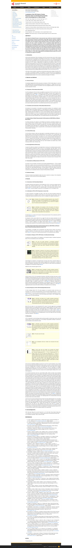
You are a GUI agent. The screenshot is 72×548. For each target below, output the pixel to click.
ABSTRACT (28, 35)
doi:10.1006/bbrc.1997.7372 (31, 510)
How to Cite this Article (54, 16)
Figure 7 (59, 283)
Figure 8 (26, 294)
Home (14, 7)
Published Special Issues (16, 31)
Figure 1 (29, 188)
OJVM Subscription (15, 20)
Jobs (58, 7)
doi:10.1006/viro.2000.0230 (41, 442)
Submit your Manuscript (52, 546)
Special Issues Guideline (16, 32)
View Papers (14, 13)
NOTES (27, 538)
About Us (51, 7)
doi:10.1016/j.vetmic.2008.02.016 (48, 450)
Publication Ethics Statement (17, 24)
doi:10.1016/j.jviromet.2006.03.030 (39, 473)
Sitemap (37, 544)
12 (43, 282)
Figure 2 (33, 216)
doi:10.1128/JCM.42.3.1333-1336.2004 (45, 491)
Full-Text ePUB (53, 13)
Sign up (45, 546)
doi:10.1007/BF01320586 (31, 430)
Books (29, 7)
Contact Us (40, 544)
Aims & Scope (14, 14)
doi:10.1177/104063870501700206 (32, 435)
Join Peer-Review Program (22, 546)
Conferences (36, 7)
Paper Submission (15, 19)
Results (13, 42)
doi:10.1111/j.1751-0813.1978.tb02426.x (45, 426)
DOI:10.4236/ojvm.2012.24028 (30, 12)
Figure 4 (29, 232)
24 (54, 403)
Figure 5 (41, 264)
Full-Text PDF (53, 11)
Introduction (14, 38)
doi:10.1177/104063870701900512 (47, 498)
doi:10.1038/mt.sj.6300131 (48, 461)
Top (12, 35)
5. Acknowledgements (30, 409)
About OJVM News (15, 25)
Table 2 (58, 309)
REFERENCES (28, 417)
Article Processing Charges (16, 18)
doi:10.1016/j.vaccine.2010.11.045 (32, 527)
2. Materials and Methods (31, 77)
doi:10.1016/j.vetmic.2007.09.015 (39, 505)
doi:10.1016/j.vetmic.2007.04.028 (32, 502)
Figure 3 (50, 221)
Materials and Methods (15, 40)
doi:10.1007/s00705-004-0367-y (32, 447)
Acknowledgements (15, 45)
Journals (22, 7)
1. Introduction (28, 55)
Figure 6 (48, 281)
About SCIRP (34, 544)
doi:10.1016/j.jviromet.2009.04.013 (53, 522)
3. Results (27, 178)
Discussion (14, 43)
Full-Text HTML (53, 12)
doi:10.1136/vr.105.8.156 (31, 424)
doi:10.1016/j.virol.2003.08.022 (32, 515)
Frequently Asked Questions (16, 27)
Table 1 (37, 94)
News (44, 7)
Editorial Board (14, 15)
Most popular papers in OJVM (17, 23)
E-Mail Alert (14, 546)
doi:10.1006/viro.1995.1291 (31, 535)
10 (57, 69)
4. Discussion (28, 315)
